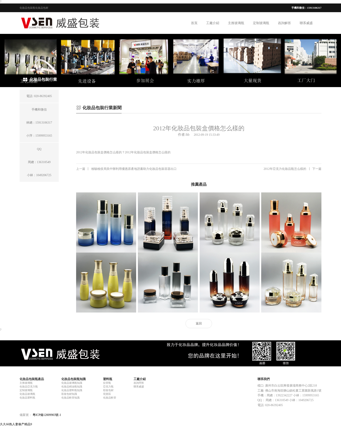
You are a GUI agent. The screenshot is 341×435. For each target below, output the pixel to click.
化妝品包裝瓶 (27, 7)
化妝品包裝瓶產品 (32, 379)
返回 (199, 323)
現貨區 (107, 393)
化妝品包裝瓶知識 (73, 379)
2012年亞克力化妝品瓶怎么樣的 (292, 169)
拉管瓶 (107, 382)
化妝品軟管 (109, 397)
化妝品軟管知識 (70, 397)
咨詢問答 (139, 382)
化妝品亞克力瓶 (29, 386)
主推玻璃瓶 (236, 23)
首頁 (194, 23)
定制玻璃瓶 (261, 23)
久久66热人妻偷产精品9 (16, 424)
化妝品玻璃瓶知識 (71, 382)
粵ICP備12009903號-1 (47, 415)
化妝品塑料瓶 (27, 397)
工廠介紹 (212, 23)
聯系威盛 (306, 23)
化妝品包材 (41, 7)
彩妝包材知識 (69, 393)
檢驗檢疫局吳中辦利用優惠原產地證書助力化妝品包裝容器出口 (126, 169)
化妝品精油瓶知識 (71, 386)
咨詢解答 (284, 23)
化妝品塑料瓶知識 (71, 390)
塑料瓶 (107, 379)
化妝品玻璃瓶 (27, 393)
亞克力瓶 (108, 386)
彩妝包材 (108, 390)
